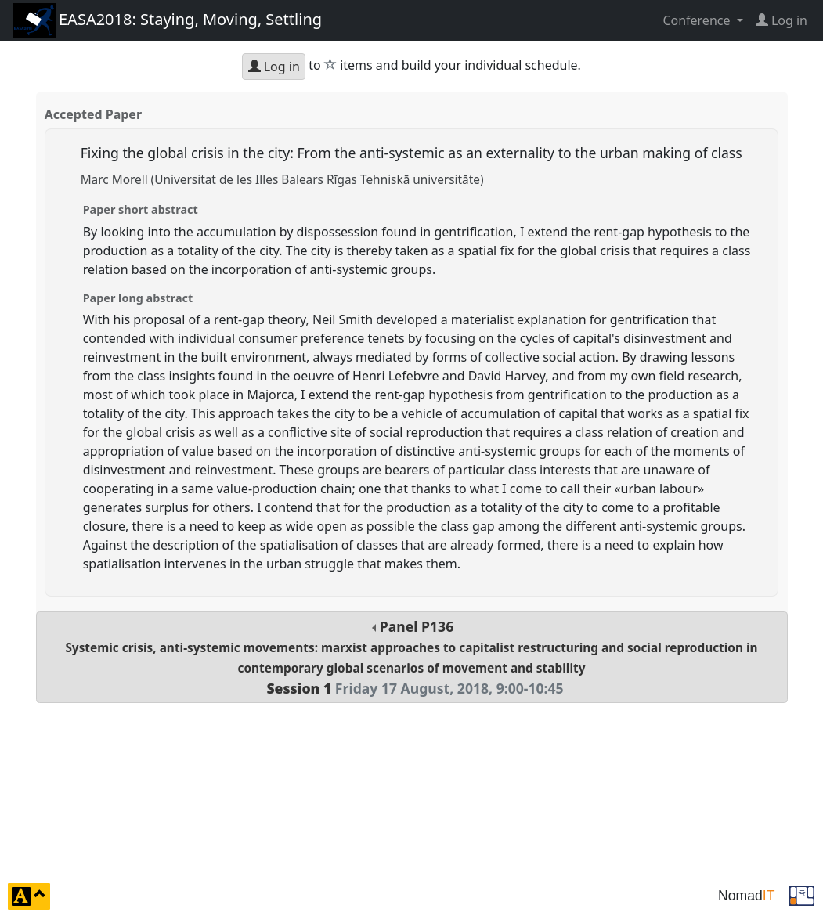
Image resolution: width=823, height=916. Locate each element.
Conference (697, 20)
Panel (411, 657)
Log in (274, 66)
